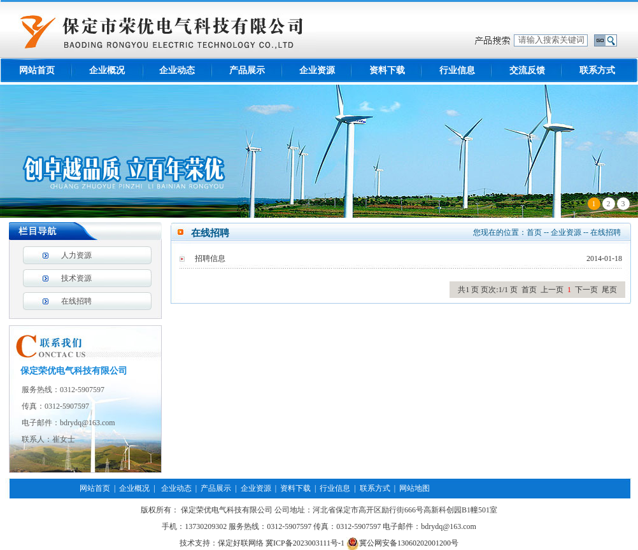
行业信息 (457, 70)
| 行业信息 (330, 488)
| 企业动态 (170, 488)
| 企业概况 (130, 488)
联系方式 (597, 70)
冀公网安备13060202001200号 (402, 543)
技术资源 (76, 278)
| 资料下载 (291, 488)
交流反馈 (527, 70)
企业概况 (107, 70)
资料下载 (387, 70)
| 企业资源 (251, 488)
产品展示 (247, 70)
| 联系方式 (370, 488)
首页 (534, 232)
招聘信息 (210, 258)
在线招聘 (76, 301)
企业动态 (177, 70)
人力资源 (76, 255)
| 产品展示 (211, 488)
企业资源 (317, 70)
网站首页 (37, 70)
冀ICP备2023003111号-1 (305, 543)
